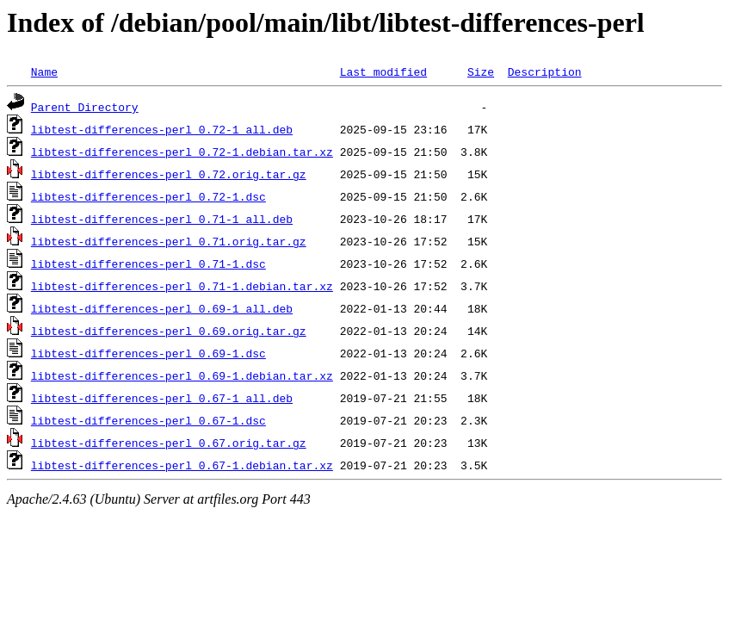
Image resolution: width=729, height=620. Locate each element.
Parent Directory (85, 107)
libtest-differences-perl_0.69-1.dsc (148, 353)
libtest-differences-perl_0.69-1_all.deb (162, 308)
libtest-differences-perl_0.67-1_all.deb (162, 398)
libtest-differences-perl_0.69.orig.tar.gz (168, 330)
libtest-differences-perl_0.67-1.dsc (148, 420)
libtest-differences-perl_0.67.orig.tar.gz (168, 442)
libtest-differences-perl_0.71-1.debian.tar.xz (182, 286)
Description (545, 71)
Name (44, 71)
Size (480, 71)
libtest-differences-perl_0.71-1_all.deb (162, 218)
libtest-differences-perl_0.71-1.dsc (148, 263)
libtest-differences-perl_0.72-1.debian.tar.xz (182, 151)
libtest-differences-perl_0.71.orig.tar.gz (168, 241)
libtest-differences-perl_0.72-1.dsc (148, 196)
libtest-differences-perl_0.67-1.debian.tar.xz (182, 465)
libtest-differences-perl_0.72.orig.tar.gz (168, 174)
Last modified (383, 71)
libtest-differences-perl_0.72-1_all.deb (162, 129)
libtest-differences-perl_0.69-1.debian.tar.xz (182, 375)
